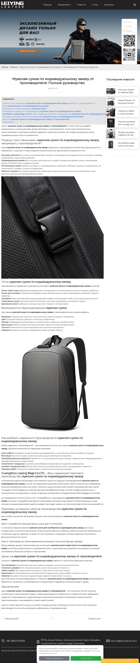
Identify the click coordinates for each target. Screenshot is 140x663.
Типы (25, 106)
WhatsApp (127, 31)
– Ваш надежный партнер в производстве (57, 114)
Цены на (35, 119)
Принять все (86, 658)
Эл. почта (127, 22)
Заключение (8, 122)
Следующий (94, 618)
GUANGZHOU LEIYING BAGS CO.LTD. (24, 481)
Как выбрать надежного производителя (41, 111)
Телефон (127, 26)
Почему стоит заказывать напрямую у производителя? (48, 103)
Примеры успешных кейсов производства (42, 117)
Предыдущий (11, 618)
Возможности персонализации (24, 109)
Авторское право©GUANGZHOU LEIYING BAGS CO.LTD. (23, 651)
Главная (5, 67)
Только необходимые (54, 658)
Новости (14, 67)
